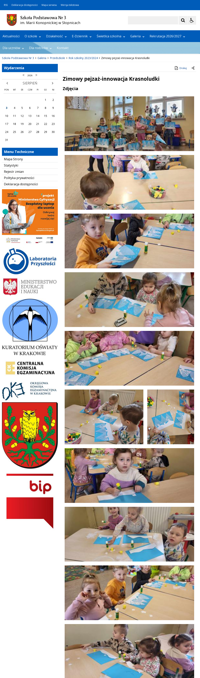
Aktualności (11, 89)
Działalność (56, 89)
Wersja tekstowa (70, 5)
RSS (6, 5)
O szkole (33, 89)
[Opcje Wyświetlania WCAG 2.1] (192, 20)
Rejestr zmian (14, 224)
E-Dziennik (82, 89)
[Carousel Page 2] (42, 75)
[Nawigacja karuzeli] (23, 75)
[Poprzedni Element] (18, 75)
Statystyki (11, 218)
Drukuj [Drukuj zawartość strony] (180, 121)
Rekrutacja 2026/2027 (167, 89)
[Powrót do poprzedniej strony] (193, 121)
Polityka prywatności (19, 230)
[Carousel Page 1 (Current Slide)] (38, 75)
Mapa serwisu (49, 5)
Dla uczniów (13, 101)
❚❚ (8, 75)
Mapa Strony (13, 212)
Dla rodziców (40, 101)
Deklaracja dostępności (25, 5)
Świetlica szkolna (111, 89)
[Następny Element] (28, 75)
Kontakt (63, 101)
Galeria (137, 89)
